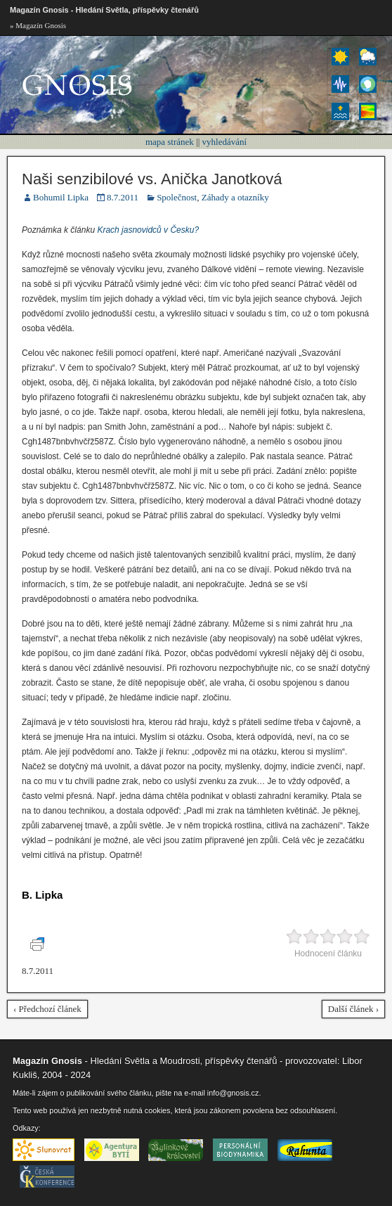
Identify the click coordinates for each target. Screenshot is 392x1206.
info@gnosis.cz (233, 1093)
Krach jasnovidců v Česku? (148, 230)
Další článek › (353, 1008)
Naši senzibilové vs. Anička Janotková (152, 179)
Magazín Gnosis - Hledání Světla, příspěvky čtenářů (104, 10)
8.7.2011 (122, 197)
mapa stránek (169, 141)
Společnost (177, 197)
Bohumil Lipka (61, 197)
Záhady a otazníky (235, 197)
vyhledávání (224, 141)
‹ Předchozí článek (47, 1008)
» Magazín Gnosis (38, 25)
